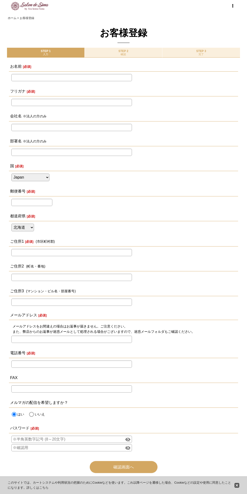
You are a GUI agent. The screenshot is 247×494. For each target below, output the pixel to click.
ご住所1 (17, 241)
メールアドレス (23, 315)
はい (20, 414)
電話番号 (18, 353)
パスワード (19, 428)
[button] (232, 6)
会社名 (16, 116)
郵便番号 (18, 191)
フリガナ (18, 91)
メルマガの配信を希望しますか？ (39, 402)
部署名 (16, 141)
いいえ (40, 414)
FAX (14, 377)
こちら (43, 487)
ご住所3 (17, 291)
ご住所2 (17, 266)
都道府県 (18, 216)
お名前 (16, 66)
